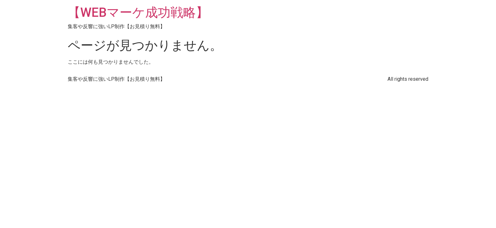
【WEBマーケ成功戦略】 (138, 12)
